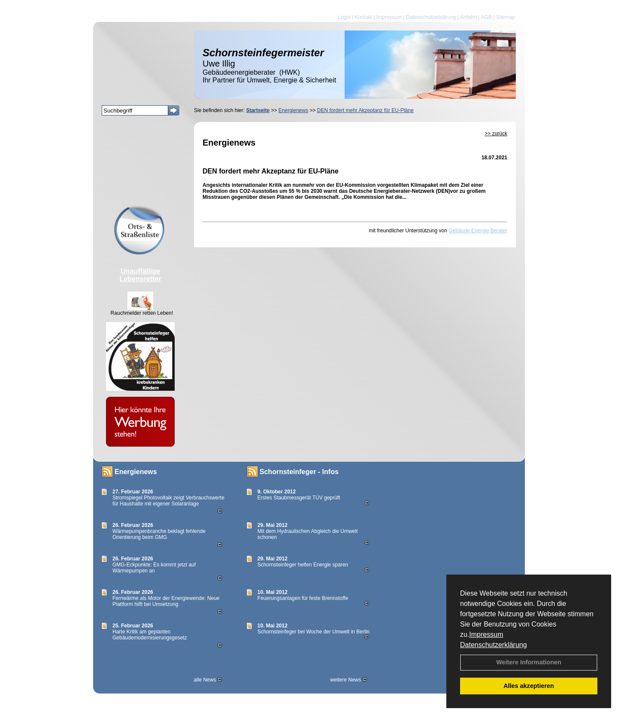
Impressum (486, 634)
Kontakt (363, 17)
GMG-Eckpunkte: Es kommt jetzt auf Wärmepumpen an (154, 568)
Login (344, 17)
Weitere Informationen (528, 662)
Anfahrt (468, 17)
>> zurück (496, 134)
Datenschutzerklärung (493, 644)
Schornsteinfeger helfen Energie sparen (303, 565)
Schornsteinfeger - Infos (299, 471)
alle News (207, 680)
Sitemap (505, 17)
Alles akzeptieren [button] (528, 685)
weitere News (348, 680)
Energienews (136, 471)
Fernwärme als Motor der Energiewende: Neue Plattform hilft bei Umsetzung (165, 601)
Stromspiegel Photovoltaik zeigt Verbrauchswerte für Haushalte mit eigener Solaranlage (168, 501)
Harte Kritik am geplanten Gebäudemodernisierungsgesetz (149, 635)
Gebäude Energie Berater (477, 231)
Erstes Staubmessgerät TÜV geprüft (299, 498)
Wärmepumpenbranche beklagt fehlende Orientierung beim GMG (159, 534)
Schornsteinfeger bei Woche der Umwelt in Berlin (314, 632)
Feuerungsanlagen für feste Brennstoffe (303, 598)
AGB (486, 17)
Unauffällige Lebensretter (140, 275)
